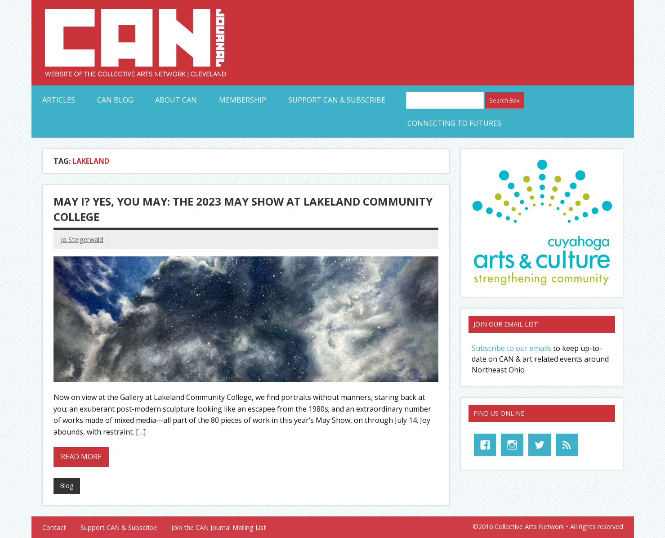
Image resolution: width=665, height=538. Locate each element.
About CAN (176, 100)
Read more (81, 457)
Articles (58, 100)
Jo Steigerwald (82, 239)
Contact (54, 528)
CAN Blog (115, 100)
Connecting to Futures (454, 123)
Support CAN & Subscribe (336, 100)
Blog (67, 485)
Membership (242, 100)
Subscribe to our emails (511, 348)
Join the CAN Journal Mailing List (218, 528)
